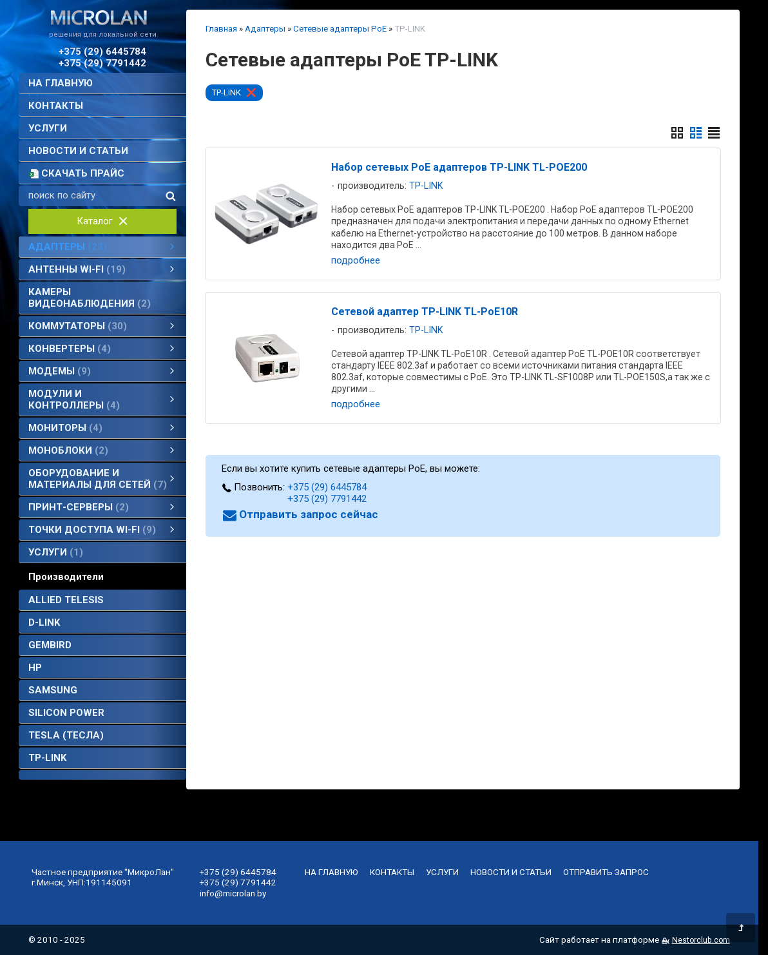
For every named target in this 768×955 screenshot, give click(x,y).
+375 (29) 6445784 (102, 51)
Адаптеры (265, 29)
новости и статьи (78, 151)
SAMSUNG (52, 690)
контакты (55, 105)
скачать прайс (82, 173)
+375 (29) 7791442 (102, 63)
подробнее (355, 260)
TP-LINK (47, 758)
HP (35, 667)
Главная (221, 29)
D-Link (44, 622)
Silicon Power (66, 713)
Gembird (50, 645)
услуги (47, 128)
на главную (60, 83)
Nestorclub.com (701, 940)
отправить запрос (606, 872)
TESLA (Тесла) (66, 735)
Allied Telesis (66, 600)
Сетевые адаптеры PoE (340, 29)
